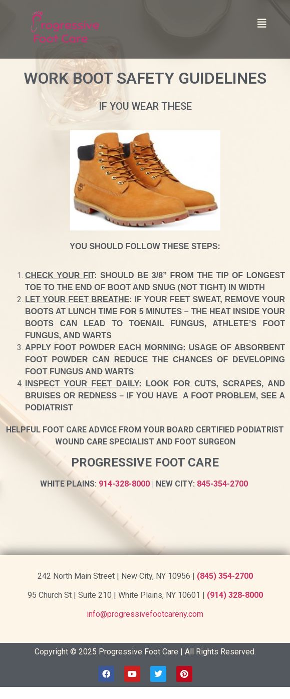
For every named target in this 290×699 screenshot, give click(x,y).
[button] (262, 23)
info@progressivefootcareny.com (145, 614)
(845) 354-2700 (225, 576)
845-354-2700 (222, 484)
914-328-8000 (124, 484)
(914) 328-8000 (235, 595)
